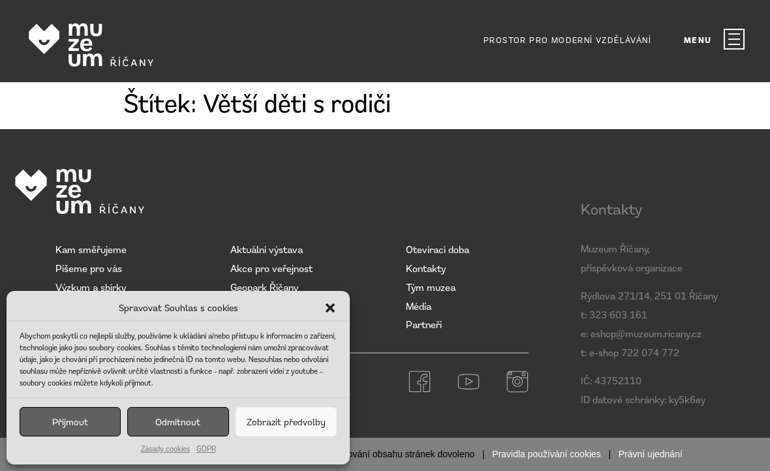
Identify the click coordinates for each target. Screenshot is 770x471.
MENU (698, 40)
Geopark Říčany (264, 287)
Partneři (424, 324)
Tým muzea (430, 287)
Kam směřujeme (91, 249)
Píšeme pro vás (88, 268)
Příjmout (70, 422)
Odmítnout (177, 422)
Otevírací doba (437, 249)
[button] (330, 307)
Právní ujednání (651, 454)
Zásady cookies (165, 448)
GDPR (206, 448)
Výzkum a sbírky (90, 287)
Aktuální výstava (266, 249)
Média (418, 305)
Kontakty (426, 268)
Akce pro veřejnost (271, 268)
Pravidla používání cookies (546, 454)
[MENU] (734, 39)
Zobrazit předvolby (286, 422)
